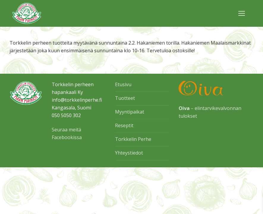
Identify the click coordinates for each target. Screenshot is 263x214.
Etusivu (123, 84)
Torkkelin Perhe (133, 139)
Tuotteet (125, 98)
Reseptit (124, 125)
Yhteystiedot (129, 153)
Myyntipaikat (129, 111)
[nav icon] (241, 13)
